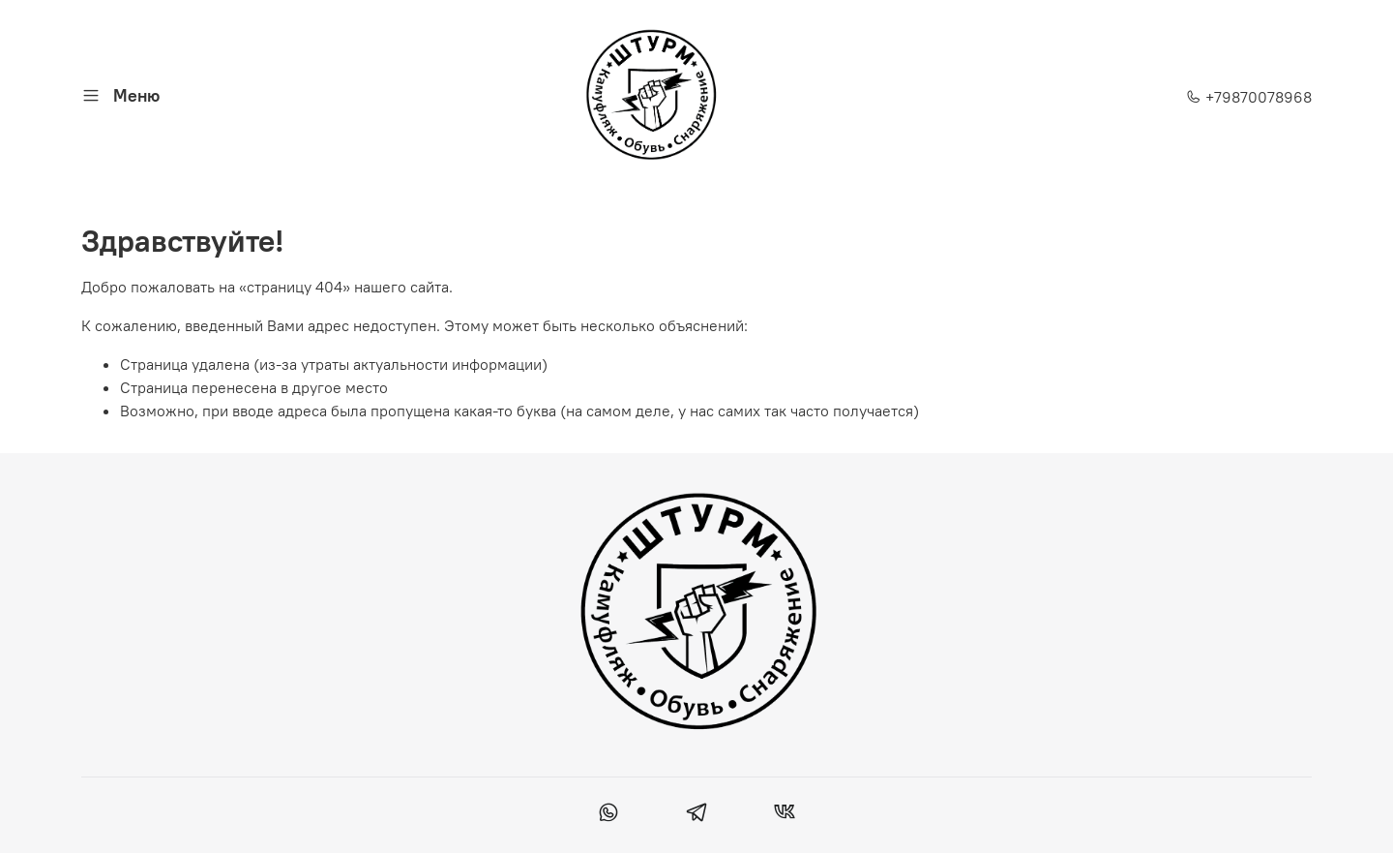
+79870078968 (1249, 97)
